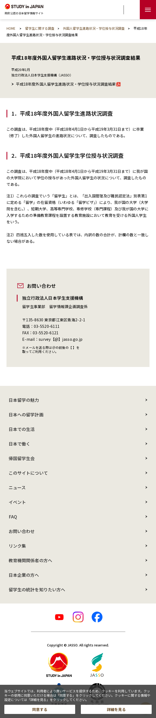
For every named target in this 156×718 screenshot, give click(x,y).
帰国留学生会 (22, 458)
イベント (17, 502)
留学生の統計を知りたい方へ (37, 589)
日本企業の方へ (24, 575)
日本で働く (19, 443)
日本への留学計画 (26, 414)
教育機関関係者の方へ (30, 560)
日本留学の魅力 (24, 400)
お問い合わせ (22, 531)
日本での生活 (22, 429)
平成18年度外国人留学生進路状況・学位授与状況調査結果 (68, 84)
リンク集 (17, 545)
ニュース (17, 487)
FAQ (13, 516)
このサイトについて (28, 473)
